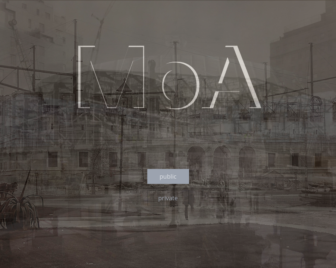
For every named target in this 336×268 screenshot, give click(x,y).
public (168, 176)
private (168, 198)
